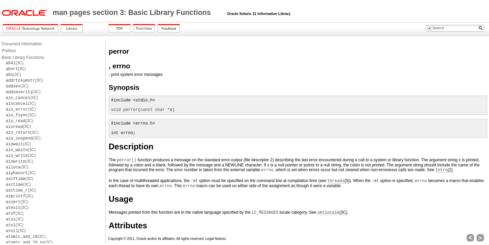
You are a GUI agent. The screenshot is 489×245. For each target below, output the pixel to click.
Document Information (22, 44)
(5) (338, 180)
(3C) (14, 63)
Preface (9, 50)
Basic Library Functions (23, 57)
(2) (444, 170)
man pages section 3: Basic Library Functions (133, 13)
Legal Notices (215, 239)
